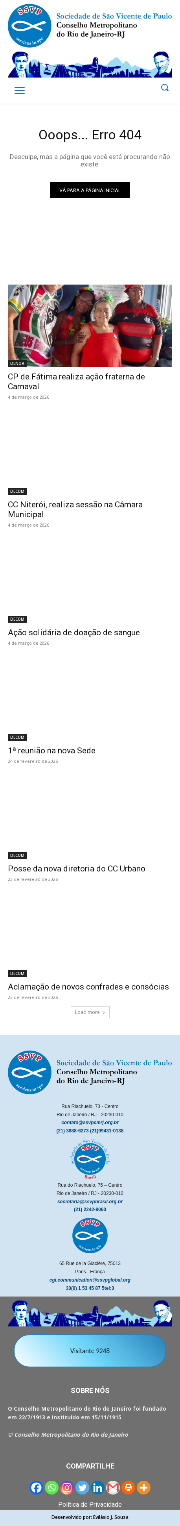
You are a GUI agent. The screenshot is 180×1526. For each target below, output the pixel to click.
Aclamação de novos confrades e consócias (88, 986)
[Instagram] (67, 1488)
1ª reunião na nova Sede (52, 750)
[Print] (128, 1488)
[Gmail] (113, 1488)
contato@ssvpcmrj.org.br (90, 1122)
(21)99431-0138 (106, 1131)
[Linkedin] (98, 1488)
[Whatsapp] (52, 1488)
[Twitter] (82, 1488)
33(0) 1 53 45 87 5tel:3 (90, 1288)
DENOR (17, 363)
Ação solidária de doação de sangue (74, 632)
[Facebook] (36, 1488)
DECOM (17, 491)
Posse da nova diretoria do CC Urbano (76, 868)
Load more (90, 1012)
